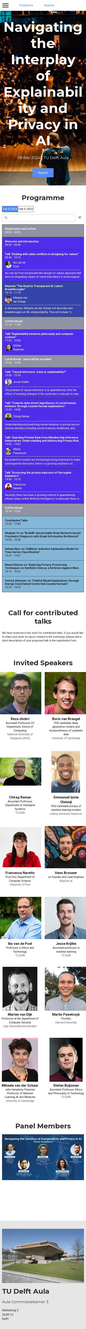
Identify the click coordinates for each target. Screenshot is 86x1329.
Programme (26, 5)
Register (49, 5)
